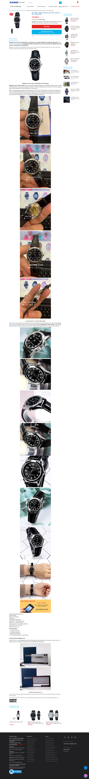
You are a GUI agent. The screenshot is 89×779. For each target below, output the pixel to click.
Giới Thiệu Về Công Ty (49, 738)
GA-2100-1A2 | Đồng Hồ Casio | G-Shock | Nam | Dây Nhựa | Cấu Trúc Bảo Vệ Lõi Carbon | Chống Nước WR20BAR (75, 27)
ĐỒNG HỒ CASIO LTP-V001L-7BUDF (16, 721)
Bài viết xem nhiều (68, 67)
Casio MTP (37, 35)
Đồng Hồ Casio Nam (31, 749)
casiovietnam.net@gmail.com (70, 743)
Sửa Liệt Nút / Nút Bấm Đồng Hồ (51, 759)
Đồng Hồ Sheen (30, 747)
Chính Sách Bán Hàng (49, 749)
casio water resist (47, 35)
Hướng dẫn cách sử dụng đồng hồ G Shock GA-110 (75, 98)
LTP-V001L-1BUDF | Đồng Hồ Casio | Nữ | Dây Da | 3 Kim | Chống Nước (46, 13)
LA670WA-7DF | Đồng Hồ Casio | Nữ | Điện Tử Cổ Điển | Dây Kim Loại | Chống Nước (75, 51)
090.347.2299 (67, 749)
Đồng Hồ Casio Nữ (30, 750)
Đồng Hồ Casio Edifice (31, 740)
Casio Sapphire (30, 754)
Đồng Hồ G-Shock (30, 742)
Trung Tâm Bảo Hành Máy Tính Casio (75, 83)
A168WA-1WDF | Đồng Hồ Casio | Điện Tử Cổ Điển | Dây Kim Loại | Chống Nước (74, 35)
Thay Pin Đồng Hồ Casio (50, 750)
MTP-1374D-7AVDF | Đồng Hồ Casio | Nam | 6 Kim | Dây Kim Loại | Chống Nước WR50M (75, 59)
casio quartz (41, 35)
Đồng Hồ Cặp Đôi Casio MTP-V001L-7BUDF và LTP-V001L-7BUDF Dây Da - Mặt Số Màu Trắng (53, 723)
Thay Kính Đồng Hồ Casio (50, 752)
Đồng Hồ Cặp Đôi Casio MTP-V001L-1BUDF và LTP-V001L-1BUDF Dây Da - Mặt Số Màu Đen (35, 723)
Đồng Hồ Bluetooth (31, 759)
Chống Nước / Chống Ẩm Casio (51, 757)
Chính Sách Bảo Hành (49, 743)
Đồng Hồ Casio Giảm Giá (32, 738)
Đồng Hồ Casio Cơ (30, 743)
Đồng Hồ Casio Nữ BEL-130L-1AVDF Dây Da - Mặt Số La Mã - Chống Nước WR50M (75, 19)
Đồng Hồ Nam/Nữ (30, 752)
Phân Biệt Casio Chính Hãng (50, 747)
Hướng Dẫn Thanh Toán (50, 740)
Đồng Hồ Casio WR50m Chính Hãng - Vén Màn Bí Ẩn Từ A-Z (75, 90)
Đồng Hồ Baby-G (30, 745)
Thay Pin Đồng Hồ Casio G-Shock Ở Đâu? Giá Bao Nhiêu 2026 (75, 71)
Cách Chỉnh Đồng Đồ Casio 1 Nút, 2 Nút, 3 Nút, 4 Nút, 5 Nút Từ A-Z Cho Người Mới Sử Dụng (75, 77)
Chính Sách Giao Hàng (49, 745)
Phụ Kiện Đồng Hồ (30, 761)
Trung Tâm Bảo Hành (49, 742)
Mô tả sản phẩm (13, 38)
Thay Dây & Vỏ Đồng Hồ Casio (51, 754)
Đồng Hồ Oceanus (30, 756)
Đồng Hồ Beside (30, 757)
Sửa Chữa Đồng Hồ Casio (50, 756)
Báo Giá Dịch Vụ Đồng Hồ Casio (51, 761)
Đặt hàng (46, 26)
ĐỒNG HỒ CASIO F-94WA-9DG (75, 43)
